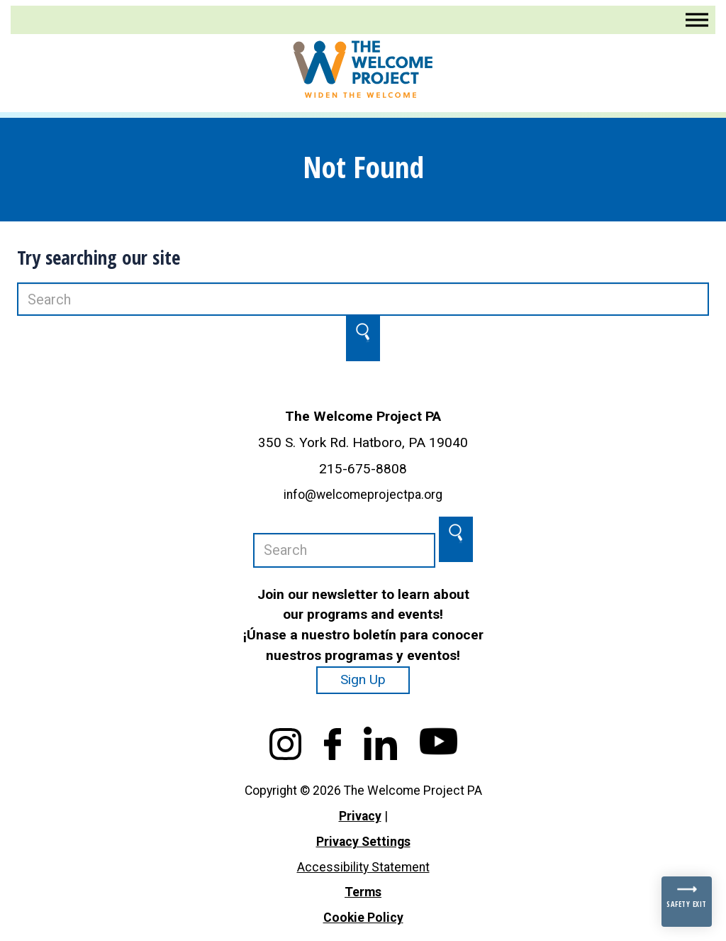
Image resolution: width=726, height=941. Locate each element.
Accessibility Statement (363, 867)
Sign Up (363, 679)
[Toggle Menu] (697, 19)
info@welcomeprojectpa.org (363, 495)
